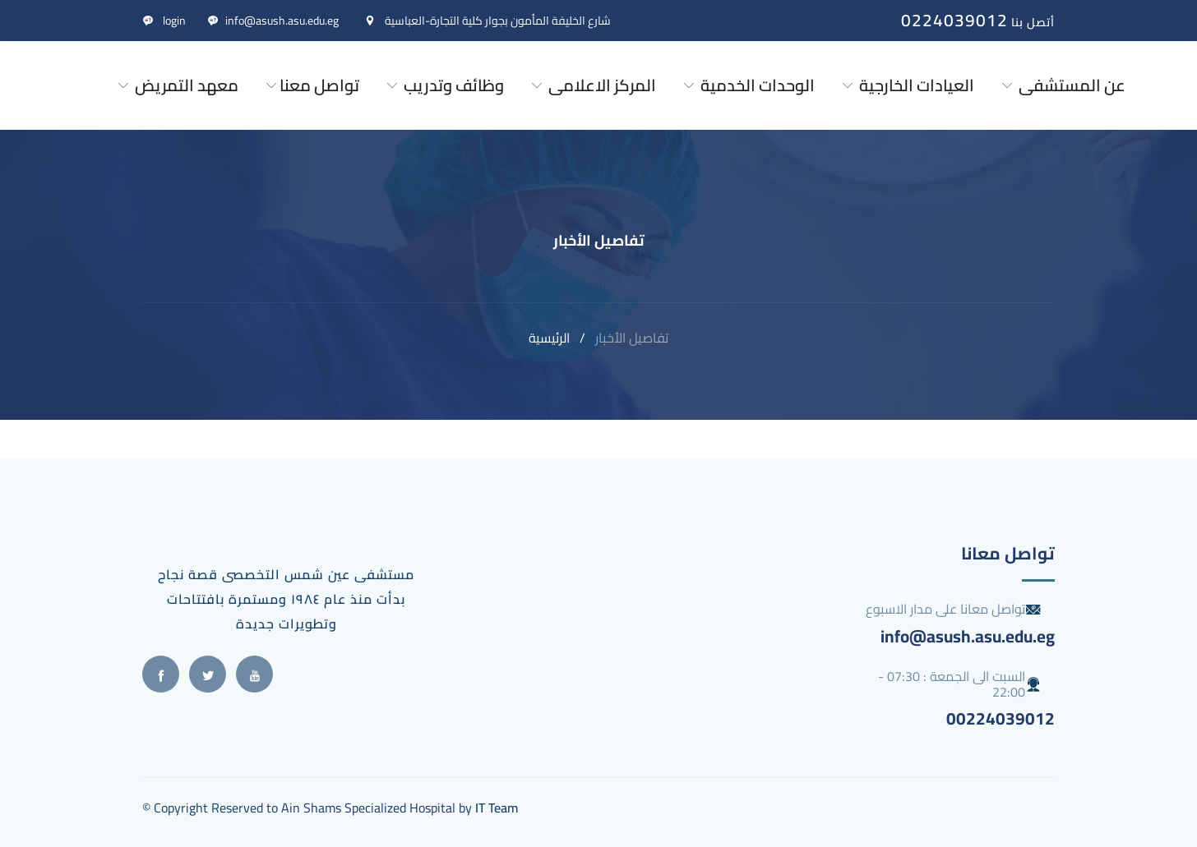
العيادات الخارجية (906, 85)
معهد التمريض (176, 85)
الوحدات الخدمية (748, 85)
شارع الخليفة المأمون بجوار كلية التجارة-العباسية (487, 20)
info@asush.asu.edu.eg (273, 20)
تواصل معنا (311, 85)
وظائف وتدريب (444, 85)
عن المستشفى (1062, 85)
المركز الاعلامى (592, 85)
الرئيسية (549, 337)
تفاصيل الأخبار (631, 337)
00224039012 (1000, 718)
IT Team (496, 807)
